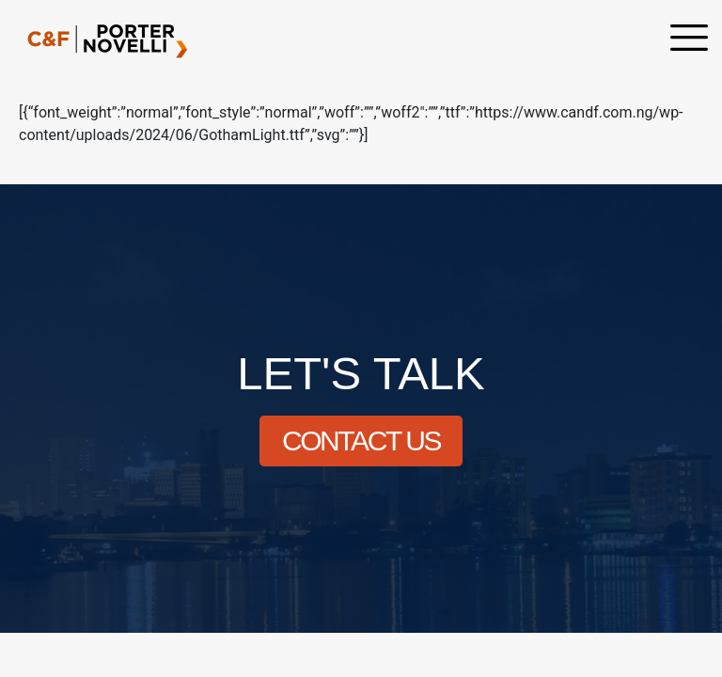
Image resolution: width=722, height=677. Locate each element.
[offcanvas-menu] (689, 40)
